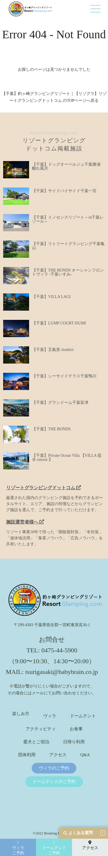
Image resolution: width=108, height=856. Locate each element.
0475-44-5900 (59, 650)
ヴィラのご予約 (54, 768)
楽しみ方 (20, 714)
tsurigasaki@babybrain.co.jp (61, 671)
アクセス (58, 755)
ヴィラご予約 (18, 848)
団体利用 (26, 755)
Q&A (85, 755)
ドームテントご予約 (54, 848)
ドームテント (83, 716)
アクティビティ (41, 729)
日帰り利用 (74, 742)
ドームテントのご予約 (54, 781)
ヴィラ (49, 716)
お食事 (76, 729)
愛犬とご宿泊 (36, 742)
